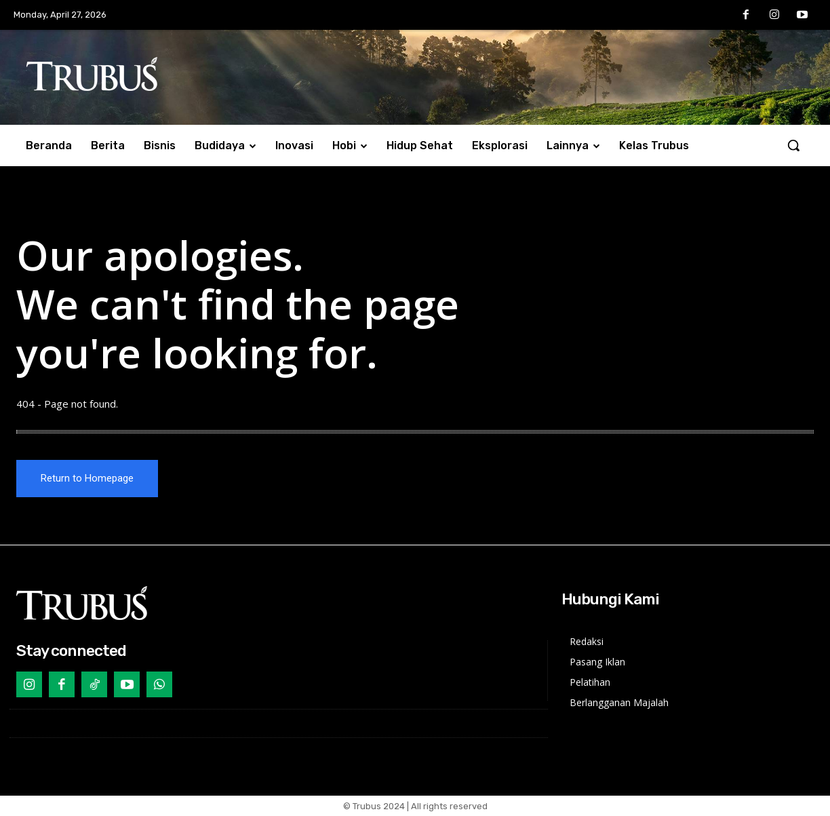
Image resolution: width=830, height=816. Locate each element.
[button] (793, 145)
